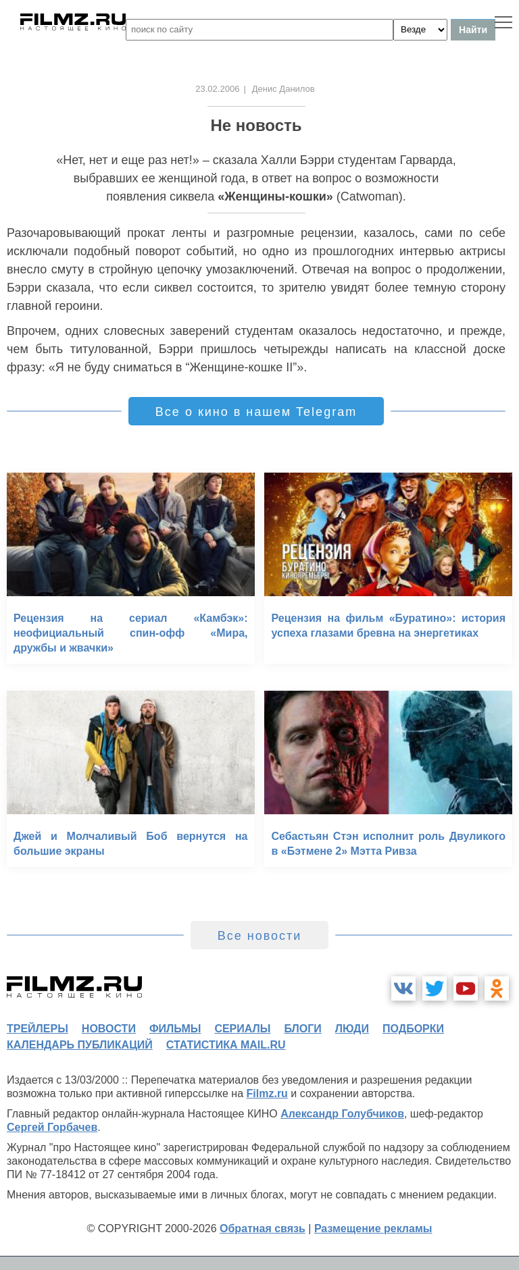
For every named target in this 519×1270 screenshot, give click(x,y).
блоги (302, 1028)
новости (109, 1028)
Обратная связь (262, 1228)
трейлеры (37, 1028)
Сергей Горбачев (52, 1127)
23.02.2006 (217, 89)
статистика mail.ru (226, 1045)
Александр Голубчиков (342, 1113)
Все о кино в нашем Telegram (256, 412)
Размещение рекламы (373, 1228)
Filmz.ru (267, 1093)
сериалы (242, 1028)
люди (352, 1028)
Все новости (260, 936)
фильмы (175, 1028)
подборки (413, 1028)
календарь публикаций (80, 1045)
